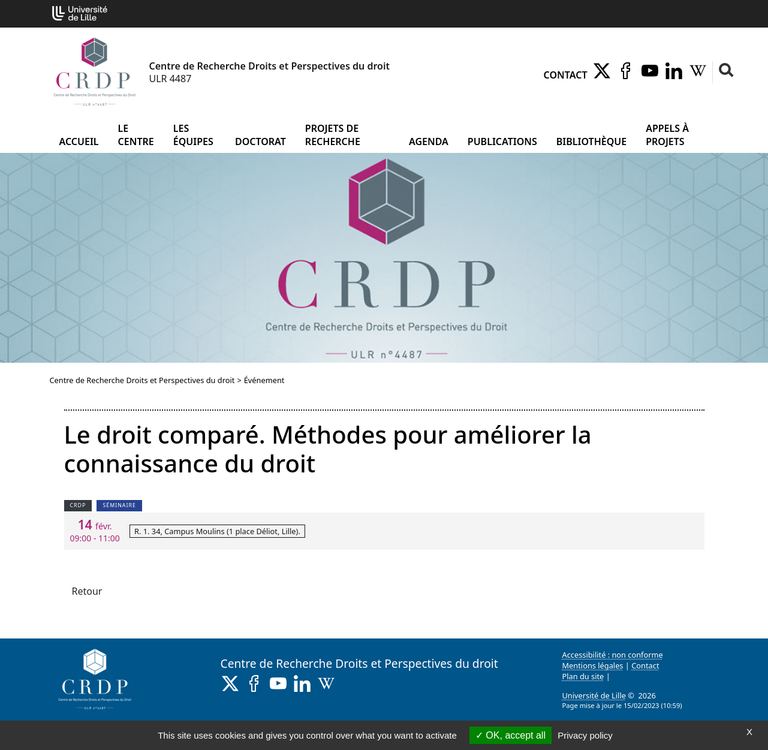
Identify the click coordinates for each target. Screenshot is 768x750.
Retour (87, 591)
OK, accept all (510, 735)
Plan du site (583, 676)
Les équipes (193, 135)
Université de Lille (594, 695)
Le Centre (136, 135)
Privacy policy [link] (585, 735)
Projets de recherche (332, 135)
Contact (566, 75)
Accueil (79, 141)
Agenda (428, 141)
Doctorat (260, 141)
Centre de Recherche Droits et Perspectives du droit (142, 380)
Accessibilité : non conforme (612, 654)
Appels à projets (667, 135)
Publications (502, 141)
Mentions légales (593, 665)
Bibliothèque (591, 141)
